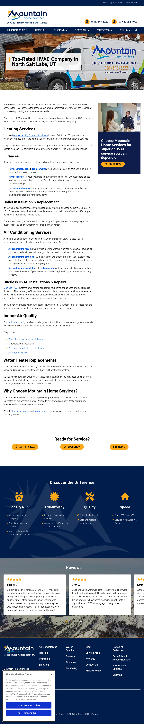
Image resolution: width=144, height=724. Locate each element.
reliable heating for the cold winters (30, 135)
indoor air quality (17, 322)
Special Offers (116, 2)
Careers (103, 2)
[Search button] (136, 30)
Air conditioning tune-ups (21, 256)
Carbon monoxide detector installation (27, 348)
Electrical (80, 30)
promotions (40, 411)
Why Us (124, 30)
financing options (21, 411)
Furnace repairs (16, 176)
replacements (39, 169)
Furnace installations (19, 169)
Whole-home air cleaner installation (25, 339)
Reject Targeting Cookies (29, 713)
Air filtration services (18, 352)
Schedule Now (124, 21)
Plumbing (59, 30)
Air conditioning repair (19, 249)
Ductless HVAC (11, 288)
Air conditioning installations (22, 268)
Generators (103, 30)
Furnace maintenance (19, 188)
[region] (28, 696)
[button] (66, 621)
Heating (39, 30)
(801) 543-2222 (96, 21)
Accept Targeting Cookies (28, 705)
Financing (119, 446)
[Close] (51, 674)
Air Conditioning (16, 30)
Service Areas (131, 2)
